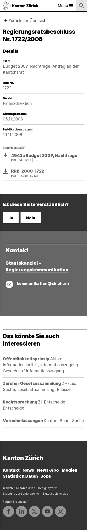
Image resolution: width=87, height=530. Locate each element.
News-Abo (48, 470)
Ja (10, 218)
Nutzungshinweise (55, 493)
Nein (30, 218)
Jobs (46, 476)
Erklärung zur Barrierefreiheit (21, 493)
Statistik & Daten (20, 476)
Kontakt (11, 470)
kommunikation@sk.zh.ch (43, 283)
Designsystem (48, 488)
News (28, 470)
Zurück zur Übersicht (28, 20)
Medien (69, 470)
